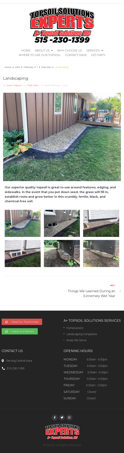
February (28, 67)
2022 (17, 67)
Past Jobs (46, 67)
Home (8, 67)
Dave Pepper (14, 85)
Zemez (50, 445)
